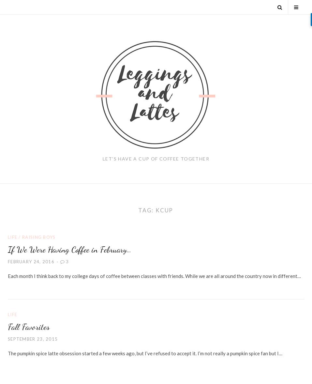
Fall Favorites (29, 327)
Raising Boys (39, 237)
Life (12, 237)
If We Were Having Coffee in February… (69, 249)
